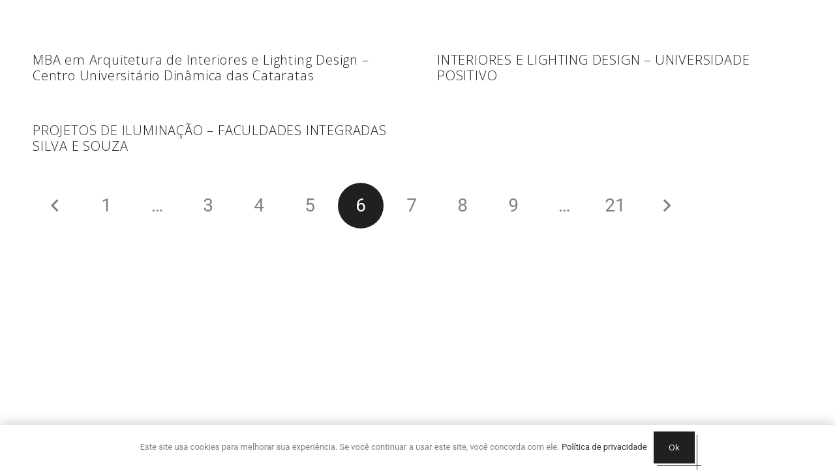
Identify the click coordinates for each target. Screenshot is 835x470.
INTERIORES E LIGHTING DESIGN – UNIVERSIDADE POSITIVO (593, 67)
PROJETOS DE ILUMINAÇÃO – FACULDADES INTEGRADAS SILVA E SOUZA (210, 138)
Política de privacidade (604, 447)
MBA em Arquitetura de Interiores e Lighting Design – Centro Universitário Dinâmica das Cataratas (201, 67)
